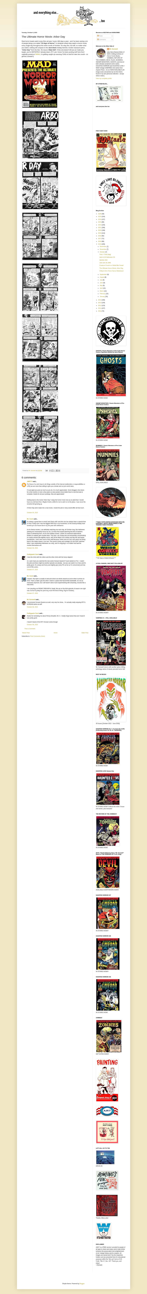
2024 (100, 219)
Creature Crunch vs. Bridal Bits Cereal (111, 265)
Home (55, 633)
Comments (101, 39)
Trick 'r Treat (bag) (105, 254)
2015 (100, 244)
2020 (100, 230)
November (103, 249)
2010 (100, 311)
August (102, 277)
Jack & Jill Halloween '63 (107, 257)
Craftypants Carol (33, 554)
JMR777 (29, 481)
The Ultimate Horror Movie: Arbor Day (111, 268)
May (101, 285)
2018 (100, 236)
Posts (100, 36)
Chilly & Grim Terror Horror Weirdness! (111, 271)
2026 (100, 214)
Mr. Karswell (31, 599)
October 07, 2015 (32, 569)
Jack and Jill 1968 (105, 263)
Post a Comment (30, 628)
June (101, 283)
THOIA (37, 54)
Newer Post (26, 633)
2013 (100, 302)
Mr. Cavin (30, 519)
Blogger (82, 1283)
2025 (100, 216)
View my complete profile (104, 78)
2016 (100, 241)
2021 (100, 227)
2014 (100, 300)
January (102, 296)
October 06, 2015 (32, 512)
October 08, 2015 (32, 607)
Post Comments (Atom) (37, 636)
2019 (100, 233)
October (102, 252)
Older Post (85, 633)
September (103, 274)
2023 (100, 222)
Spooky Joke (103, 260)
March (102, 291)
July (101, 280)
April (101, 288)
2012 (100, 305)
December (103, 246)
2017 (100, 238)
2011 (100, 308)
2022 (100, 225)
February (103, 294)
